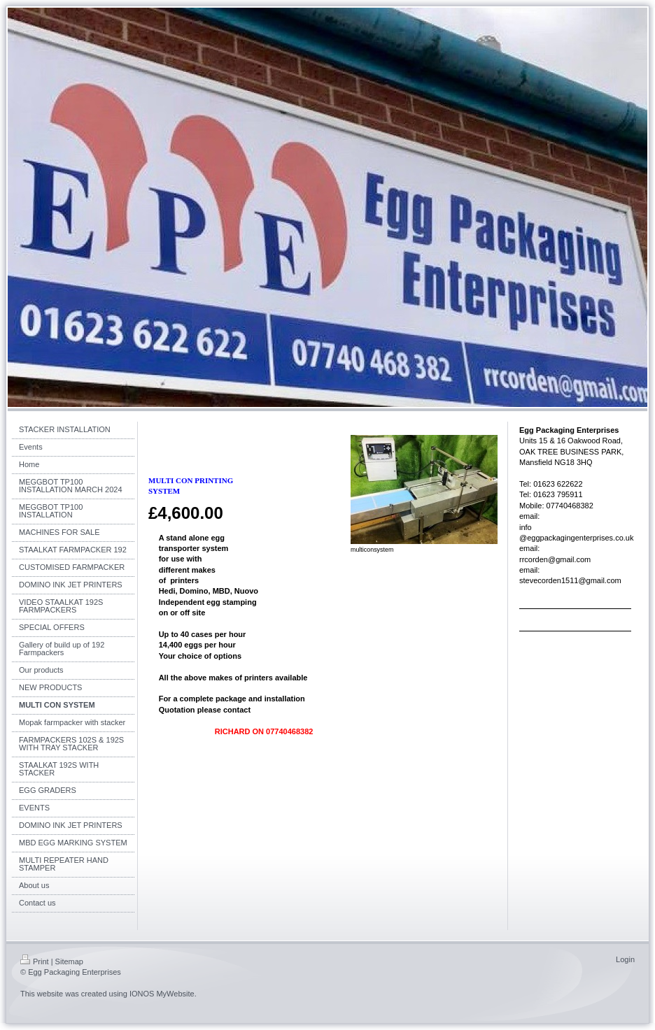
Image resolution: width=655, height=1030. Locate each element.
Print (34, 961)
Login (625, 959)
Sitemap (69, 961)
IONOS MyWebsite (162, 993)
